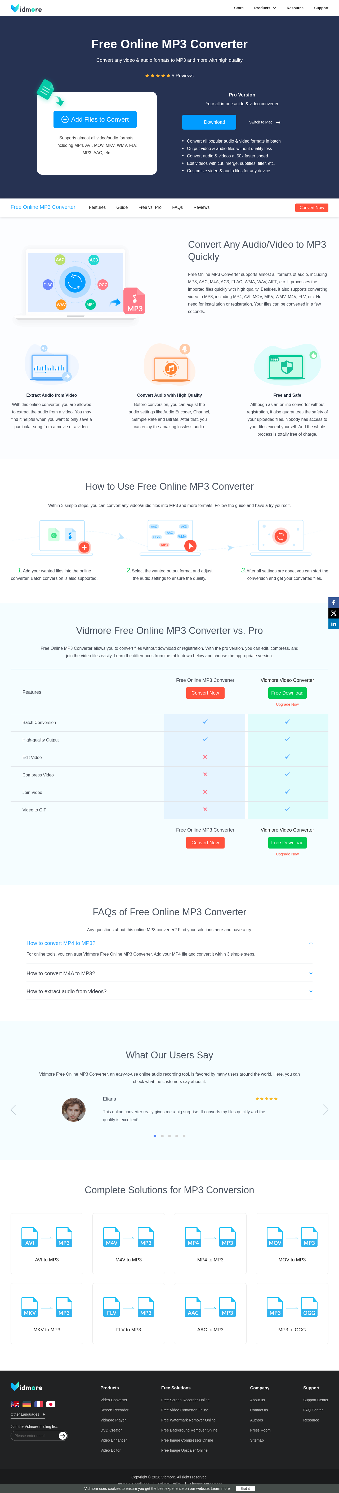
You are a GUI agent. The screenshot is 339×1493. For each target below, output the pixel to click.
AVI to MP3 (47, 1243)
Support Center (315, 1400)
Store (239, 8)
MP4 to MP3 (210, 1243)
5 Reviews (183, 75)
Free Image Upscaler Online (184, 1450)
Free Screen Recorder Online (185, 1400)
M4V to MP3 (129, 1243)
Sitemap (257, 1440)
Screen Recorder (114, 1410)
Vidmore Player (113, 1420)
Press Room (260, 1430)
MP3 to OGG (292, 1313)
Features (97, 207)
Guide (122, 207)
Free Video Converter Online (184, 1410)
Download (209, 122)
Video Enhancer (113, 1440)
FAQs (177, 207)
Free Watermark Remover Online (188, 1420)
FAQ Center (313, 1410)
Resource (295, 8)
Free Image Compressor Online (187, 1440)
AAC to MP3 (210, 1313)
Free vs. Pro (150, 207)
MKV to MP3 (47, 1313)
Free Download (287, 693)
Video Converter (113, 1400)
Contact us (259, 1410)
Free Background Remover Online (189, 1430)
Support (321, 8)
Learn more (220, 1488)
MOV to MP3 (292, 1243)
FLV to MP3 (129, 1313)
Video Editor (110, 1450)
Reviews (201, 207)
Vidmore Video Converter (287, 680)
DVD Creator (111, 1430)
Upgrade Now (287, 704)
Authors (256, 1420)
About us (257, 1400)
